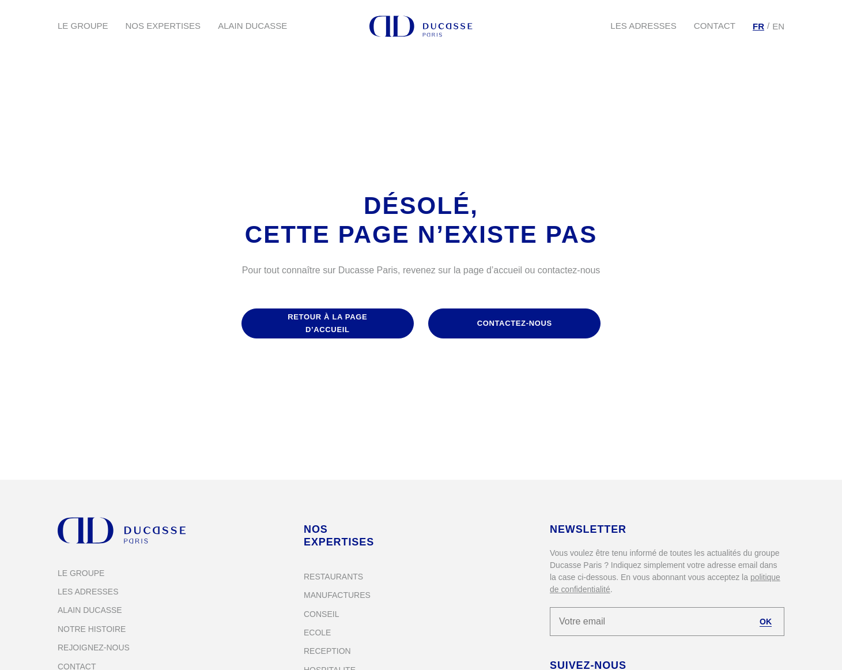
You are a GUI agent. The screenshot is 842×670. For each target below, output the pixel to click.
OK (766, 621)
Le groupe (83, 26)
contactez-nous (514, 323)
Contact (714, 26)
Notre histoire (92, 629)
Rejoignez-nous (94, 647)
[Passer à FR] (758, 26)
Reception (327, 651)
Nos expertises (163, 26)
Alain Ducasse (252, 26)
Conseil (321, 614)
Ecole (317, 632)
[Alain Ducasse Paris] (421, 26)
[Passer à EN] (778, 26)
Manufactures (337, 595)
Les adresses (644, 26)
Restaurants (333, 576)
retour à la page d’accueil (327, 323)
